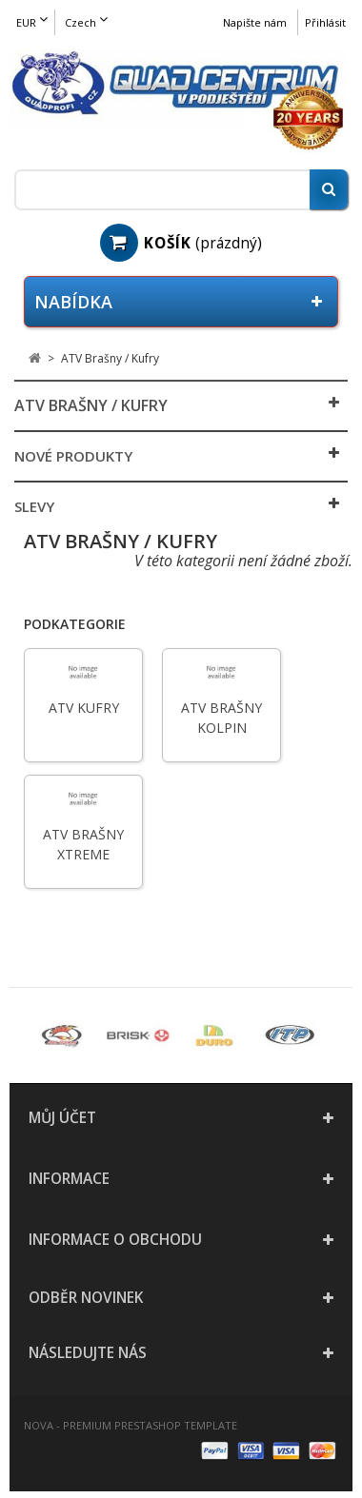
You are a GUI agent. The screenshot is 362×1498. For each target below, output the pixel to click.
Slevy (34, 506)
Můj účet (62, 1118)
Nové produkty (73, 455)
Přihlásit (325, 22)
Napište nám (255, 22)
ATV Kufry (84, 708)
